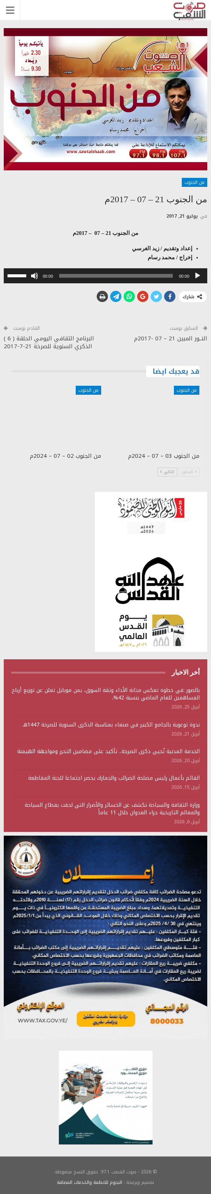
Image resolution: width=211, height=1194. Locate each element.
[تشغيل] (197, 276)
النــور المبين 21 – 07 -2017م (170, 338)
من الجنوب (194, 182)
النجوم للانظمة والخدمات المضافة (89, 1182)
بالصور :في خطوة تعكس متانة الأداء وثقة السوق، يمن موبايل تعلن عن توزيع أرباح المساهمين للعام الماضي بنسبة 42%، (106, 694)
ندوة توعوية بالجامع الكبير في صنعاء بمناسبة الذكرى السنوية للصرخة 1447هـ (111, 725)
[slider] (116, 276)
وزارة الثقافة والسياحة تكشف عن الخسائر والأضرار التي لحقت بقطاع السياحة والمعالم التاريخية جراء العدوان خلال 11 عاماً (112, 809)
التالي (167, 472)
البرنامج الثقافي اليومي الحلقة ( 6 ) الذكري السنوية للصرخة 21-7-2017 (49, 342)
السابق (189, 472)
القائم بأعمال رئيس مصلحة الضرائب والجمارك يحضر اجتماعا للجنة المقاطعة (114, 778)
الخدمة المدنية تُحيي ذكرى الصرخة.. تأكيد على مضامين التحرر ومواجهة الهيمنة (108, 751)
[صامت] (34, 276)
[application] (105, 275)
